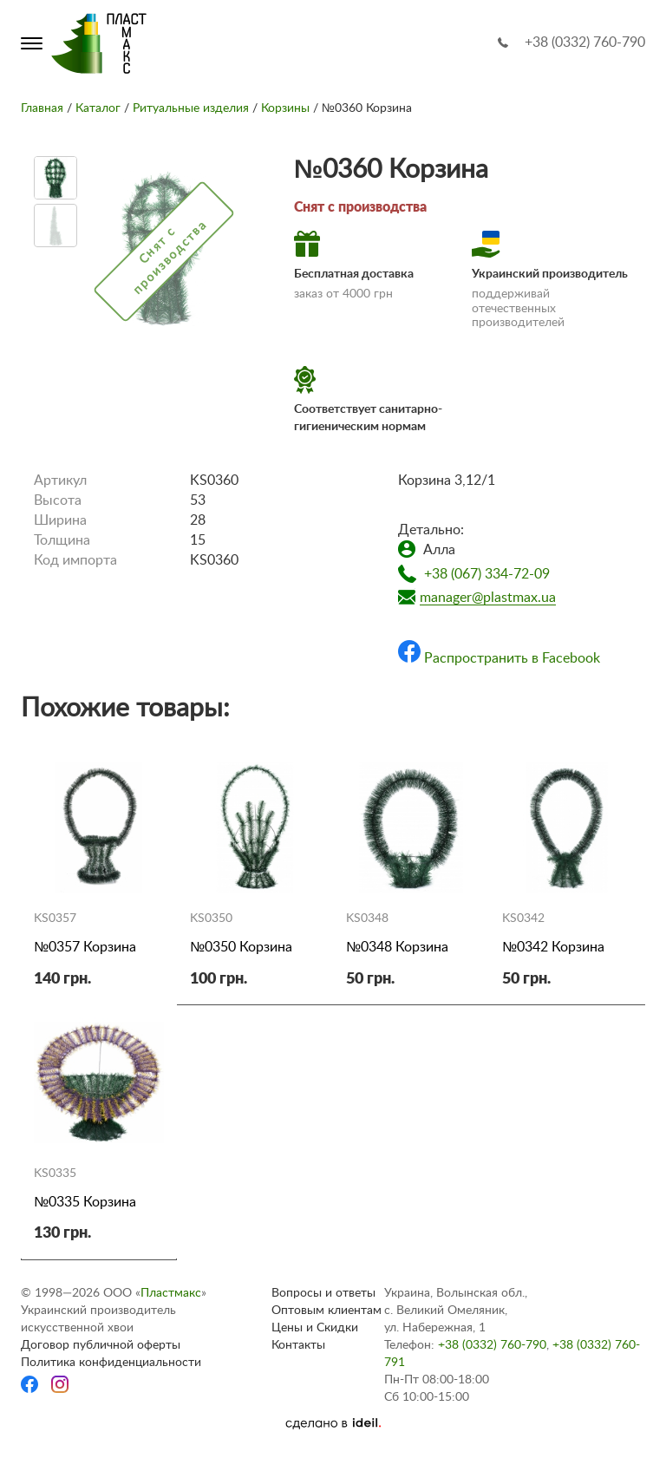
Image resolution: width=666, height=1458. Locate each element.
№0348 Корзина (397, 947)
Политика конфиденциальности (111, 1363)
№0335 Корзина (85, 1202)
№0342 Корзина (553, 947)
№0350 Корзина (241, 947)
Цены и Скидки (314, 1328)
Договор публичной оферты (100, 1345)
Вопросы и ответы (323, 1293)
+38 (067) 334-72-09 (487, 574)
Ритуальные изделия (191, 108)
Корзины (285, 108)
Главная (42, 108)
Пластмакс (170, 1293)
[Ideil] (333, 1423)
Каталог (98, 108)
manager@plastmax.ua (488, 598)
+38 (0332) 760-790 (585, 42)
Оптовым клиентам (326, 1310)
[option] (55, 177)
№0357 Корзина (85, 947)
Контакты (298, 1345)
